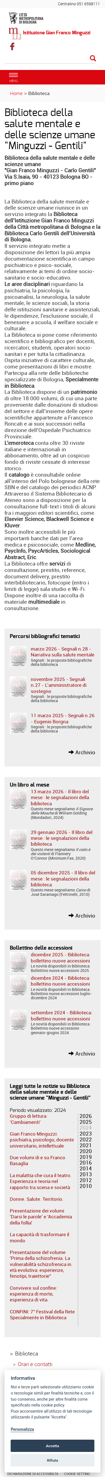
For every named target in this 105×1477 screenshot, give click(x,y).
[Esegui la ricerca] (93, 58)
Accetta (52, 1446)
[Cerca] (50, 59)
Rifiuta (52, 1460)
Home (16, 93)
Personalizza (22, 1429)
